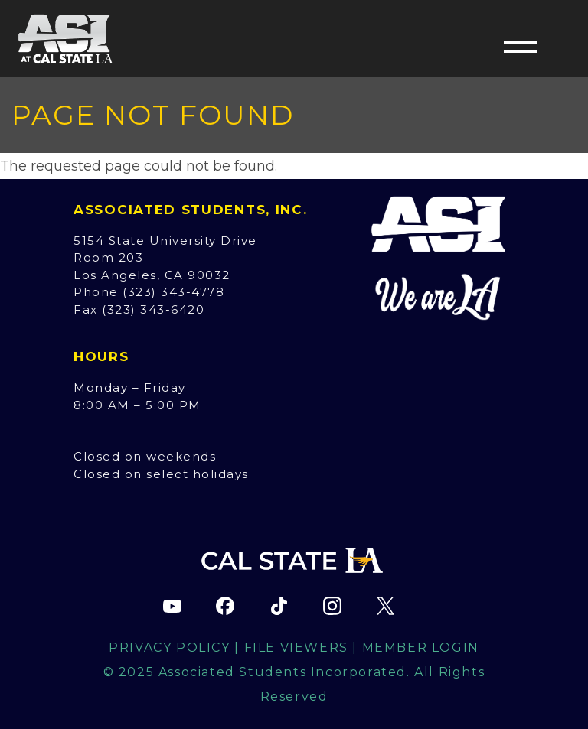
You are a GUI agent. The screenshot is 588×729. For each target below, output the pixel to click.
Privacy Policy (169, 647)
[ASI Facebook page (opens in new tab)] (225, 606)
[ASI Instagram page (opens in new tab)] (332, 606)
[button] (520, 46)
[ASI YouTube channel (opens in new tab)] (172, 606)
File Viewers (296, 647)
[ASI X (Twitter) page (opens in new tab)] (385, 606)
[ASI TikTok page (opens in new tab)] (279, 606)
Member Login (420, 647)
